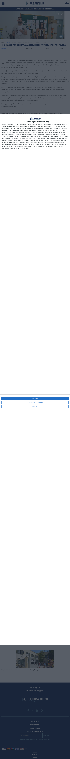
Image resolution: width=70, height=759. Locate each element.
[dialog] (35, 379)
